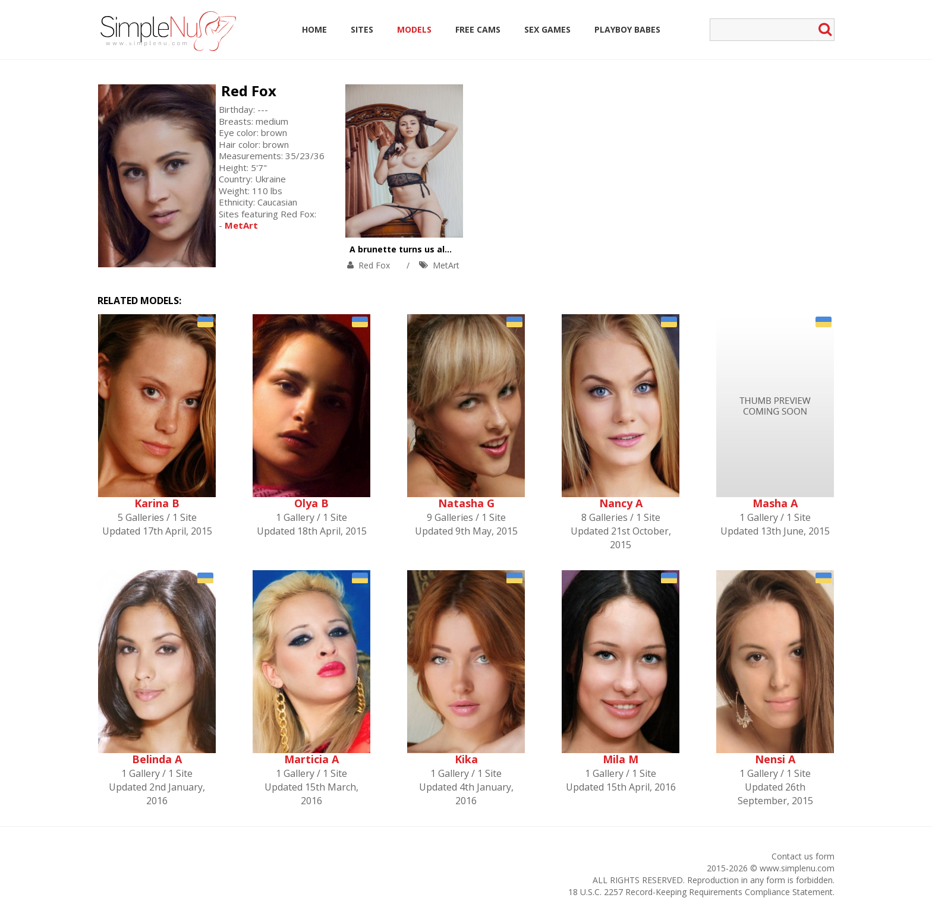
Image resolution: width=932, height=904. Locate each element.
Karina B (157, 503)
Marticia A (311, 759)
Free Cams (477, 29)
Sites (362, 29)
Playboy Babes (627, 29)
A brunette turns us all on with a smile (432, 249)
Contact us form (803, 856)
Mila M (620, 759)
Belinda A (157, 759)
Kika (466, 759)
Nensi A (775, 759)
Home (314, 29)
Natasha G (466, 503)
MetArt (446, 265)
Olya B (311, 503)
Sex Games (547, 29)
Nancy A (621, 503)
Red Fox (248, 90)
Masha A (775, 503)
